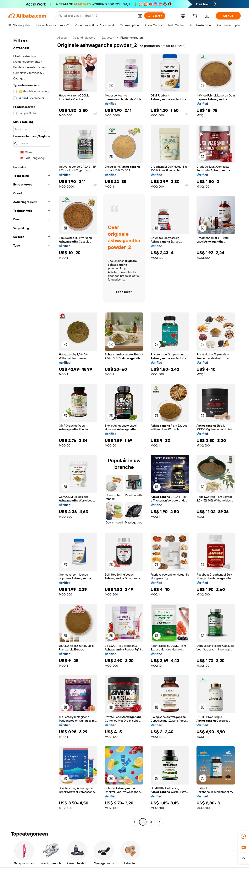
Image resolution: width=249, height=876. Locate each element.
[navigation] (31, 430)
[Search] (154, 15)
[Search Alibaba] (96, 15)
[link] (243, 836)
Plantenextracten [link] (131, 37)
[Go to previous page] (134, 822)
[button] (140, 15)
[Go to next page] (159, 822)
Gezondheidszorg (84, 37)
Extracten (108, 37)
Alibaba (62, 37)
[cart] (196, 16)
